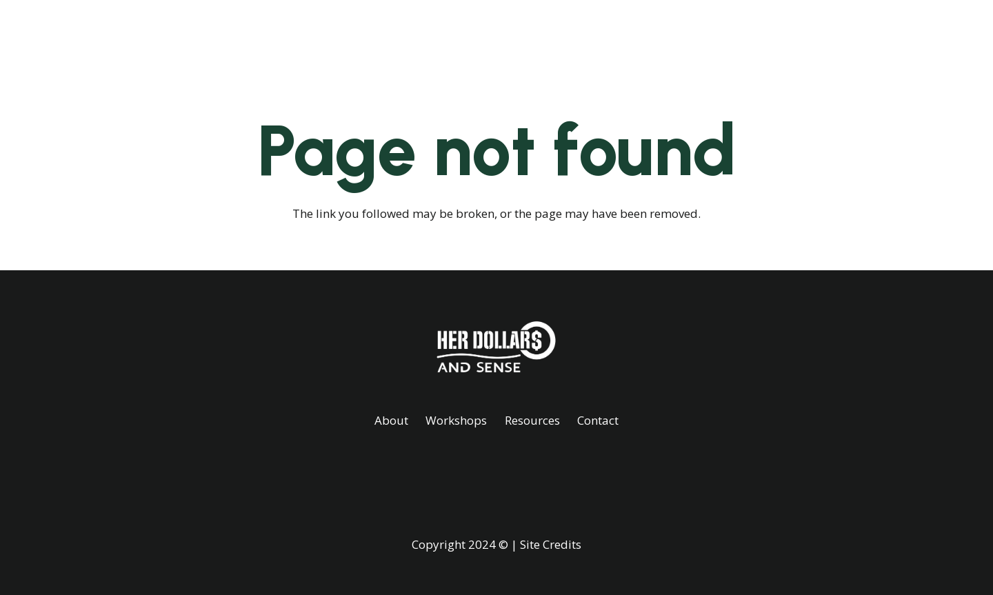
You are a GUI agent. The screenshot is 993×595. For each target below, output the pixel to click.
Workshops (456, 420)
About (391, 420)
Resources (532, 420)
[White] (167, 34)
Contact (598, 420)
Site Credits (550, 544)
